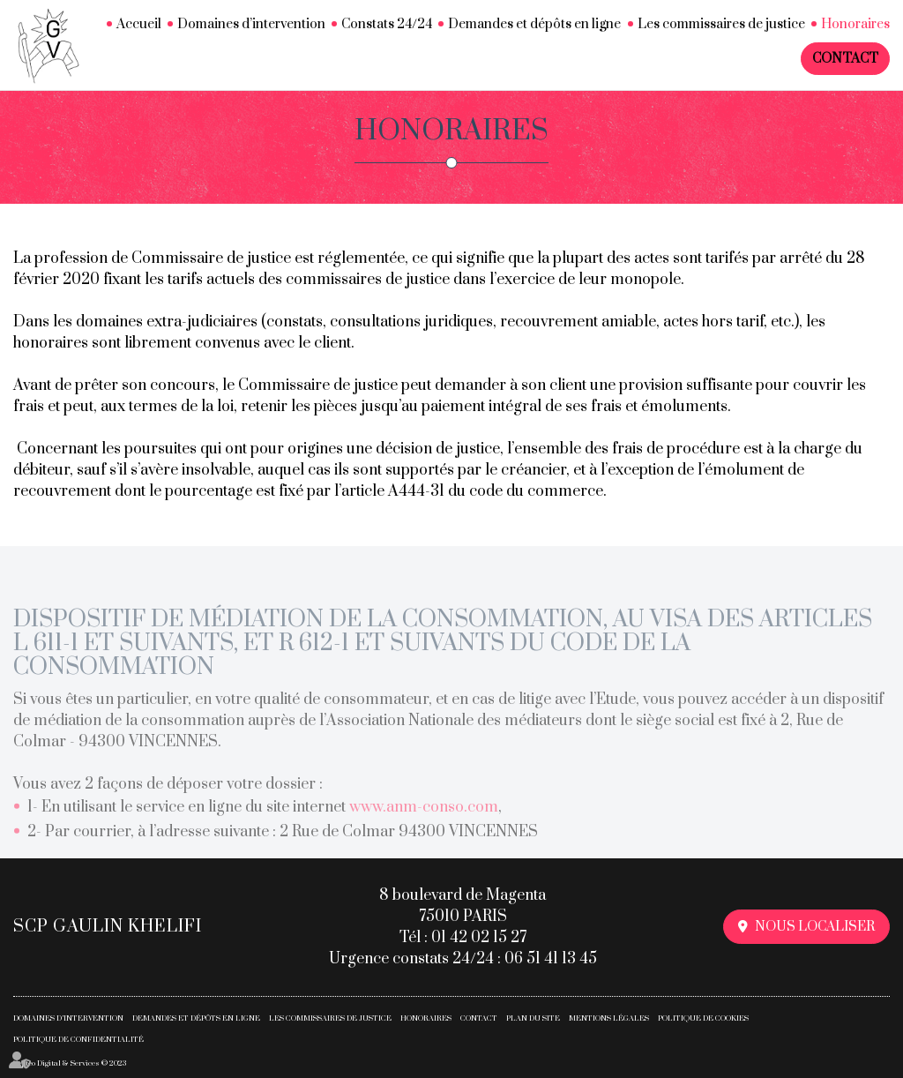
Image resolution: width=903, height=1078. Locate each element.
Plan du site (533, 1018)
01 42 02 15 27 (478, 937)
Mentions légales (609, 1018)
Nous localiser (815, 926)
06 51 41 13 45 (550, 959)
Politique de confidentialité (78, 1039)
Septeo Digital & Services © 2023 (69, 1063)
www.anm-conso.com (423, 817)
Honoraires (855, 24)
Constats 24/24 (386, 24)
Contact (845, 58)
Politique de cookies (703, 1018)
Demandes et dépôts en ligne (534, 24)
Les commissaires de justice (721, 24)
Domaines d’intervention (251, 24)
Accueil (138, 24)
